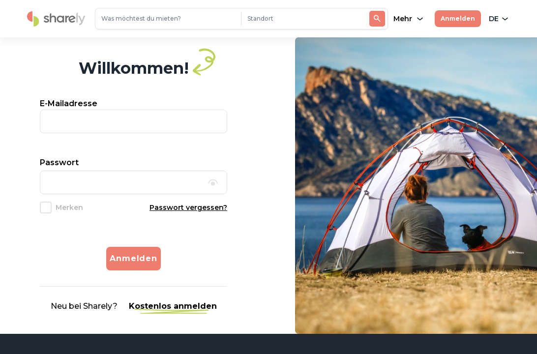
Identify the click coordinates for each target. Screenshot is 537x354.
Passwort (59, 162)
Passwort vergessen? (188, 207)
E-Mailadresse (68, 103)
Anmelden (458, 18)
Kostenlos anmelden (173, 306)
